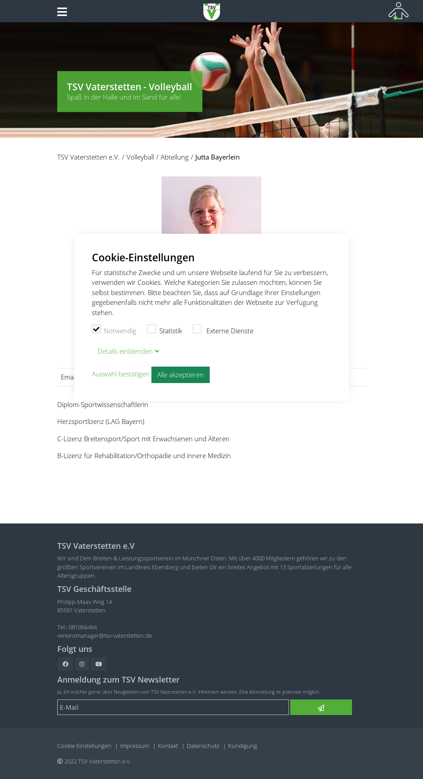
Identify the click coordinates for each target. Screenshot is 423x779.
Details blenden (125, 351)
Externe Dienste (223, 329)
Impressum (134, 746)
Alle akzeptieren (180, 374)
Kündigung (242, 746)
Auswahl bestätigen (121, 374)
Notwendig (114, 329)
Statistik (164, 329)
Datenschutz (203, 746)
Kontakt (168, 746)
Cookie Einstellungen (84, 746)
